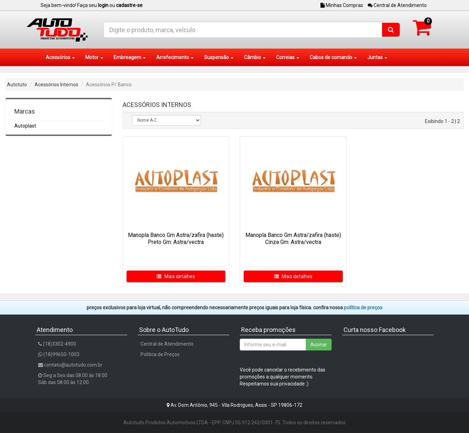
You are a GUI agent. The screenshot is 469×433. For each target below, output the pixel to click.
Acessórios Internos (56, 84)
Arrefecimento (175, 57)
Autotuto (17, 84)
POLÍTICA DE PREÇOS (363, 307)
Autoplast (25, 126)
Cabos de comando (333, 57)
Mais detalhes (176, 276)
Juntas (377, 57)
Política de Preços (160, 354)
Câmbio (255, 57)
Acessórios (60, 57)
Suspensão (218, 57)
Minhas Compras (341, 5)
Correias (287, 57)
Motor (94, 57)
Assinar (318, 344)
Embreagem (130, 57)
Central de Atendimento (397, 5)
